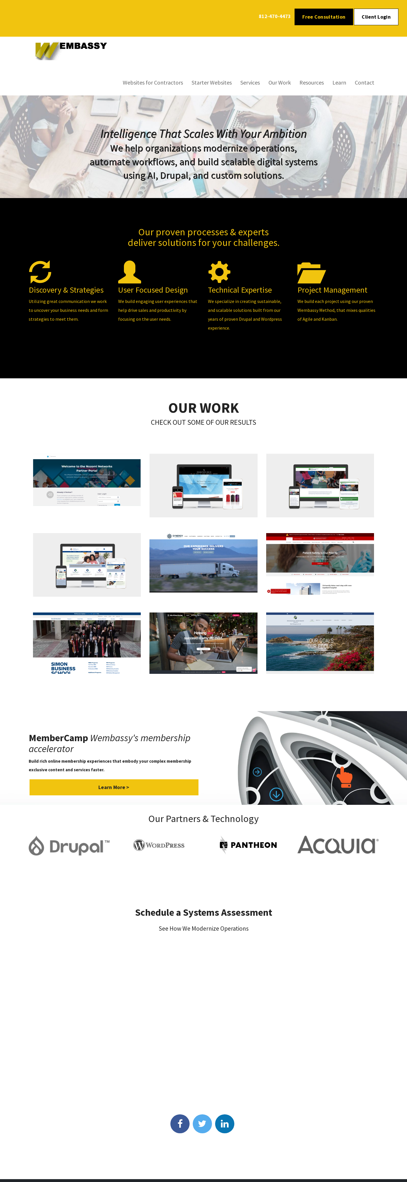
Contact (364, 82)
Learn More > (113, 787)
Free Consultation (323, 16)
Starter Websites (212, 82)
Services (250, 82)
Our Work (279, 82)
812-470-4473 (275, 16)
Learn (339, 82)
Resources (311, 82)
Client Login (376, 16)
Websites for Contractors (153, 82)
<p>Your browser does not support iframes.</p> (203, 1022)
